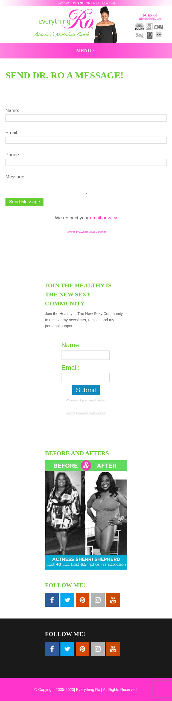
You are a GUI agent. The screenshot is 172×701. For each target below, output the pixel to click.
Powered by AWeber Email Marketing (86, 232)
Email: (11, 132)
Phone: (12, 154)
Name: (12, 110)
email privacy (103, 217)
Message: (15, 176)
